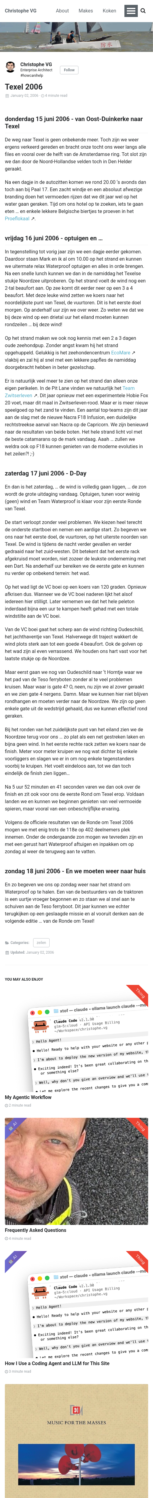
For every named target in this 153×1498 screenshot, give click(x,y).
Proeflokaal (17, 218)
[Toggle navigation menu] (131, 11)
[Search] (143, 11)
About (62, 11)
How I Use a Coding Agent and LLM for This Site (57, 1363)
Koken (109, 11)
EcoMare (120, 353)
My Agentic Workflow (28, 1097)
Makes (85, 11)
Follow (69, 70)
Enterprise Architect (36, 70)
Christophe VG (21, 11)
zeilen (41, 943)
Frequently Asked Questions (35, 1230)
